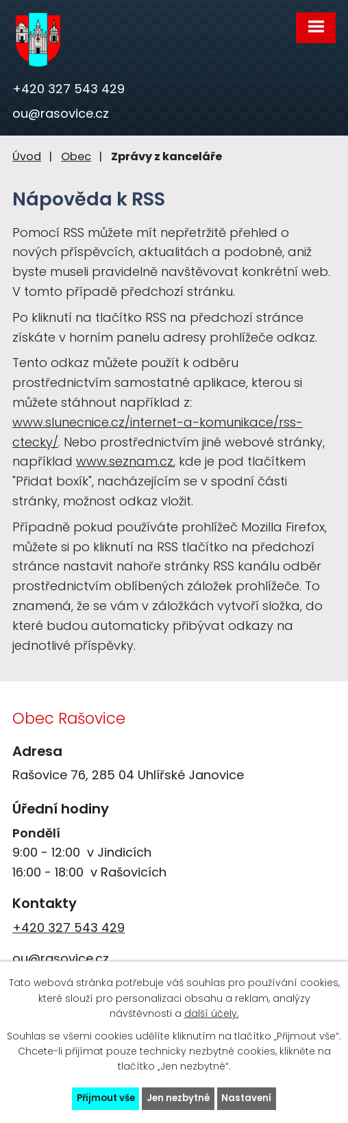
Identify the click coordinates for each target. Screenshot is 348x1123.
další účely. (211, 1013)
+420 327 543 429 (68, 88)
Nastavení (246, 1098)
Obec (76, 156)
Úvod (26, 156)
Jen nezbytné (178, 1098)
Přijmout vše (106, 1098)
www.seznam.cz (124, 461)
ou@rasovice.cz (60, 113)
